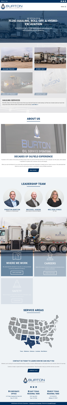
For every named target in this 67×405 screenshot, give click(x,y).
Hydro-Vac (40, 69)
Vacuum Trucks (8, 69)
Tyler (6, 1)
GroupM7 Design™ (52, 403)
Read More (33, 170)
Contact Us (33, 370)
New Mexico (44, 351)
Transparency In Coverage (35, 403)
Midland (3, 1)
